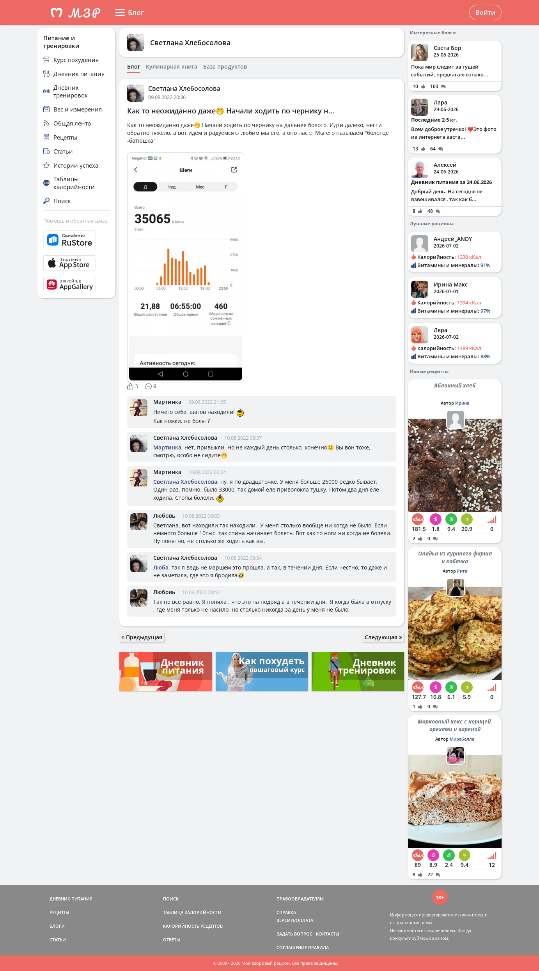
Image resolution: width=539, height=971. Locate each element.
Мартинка (167, 401)
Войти (485, 12)
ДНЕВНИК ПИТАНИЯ (71, 899)
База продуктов (225, 66)
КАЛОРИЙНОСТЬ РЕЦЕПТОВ (193, 926)
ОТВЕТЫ (171, 940)
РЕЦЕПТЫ (59, 912)
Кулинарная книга (171, 66)
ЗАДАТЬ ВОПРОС (294, 934)
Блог (133, 66)
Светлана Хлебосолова (190, 42)
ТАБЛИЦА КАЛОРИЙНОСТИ (192, 912)
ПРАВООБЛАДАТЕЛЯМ (300, 899)
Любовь (164, 515)
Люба (160, 567)
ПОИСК (171, 899)
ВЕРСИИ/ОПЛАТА (295, 920)
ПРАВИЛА (318, 947)
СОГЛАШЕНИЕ (292, 947)
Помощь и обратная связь (75, 220)
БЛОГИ (57, 926)
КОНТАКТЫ (327, 934)
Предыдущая (141, 637)
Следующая (383, 637)
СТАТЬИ (58, 940)
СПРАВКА (286, 912)
